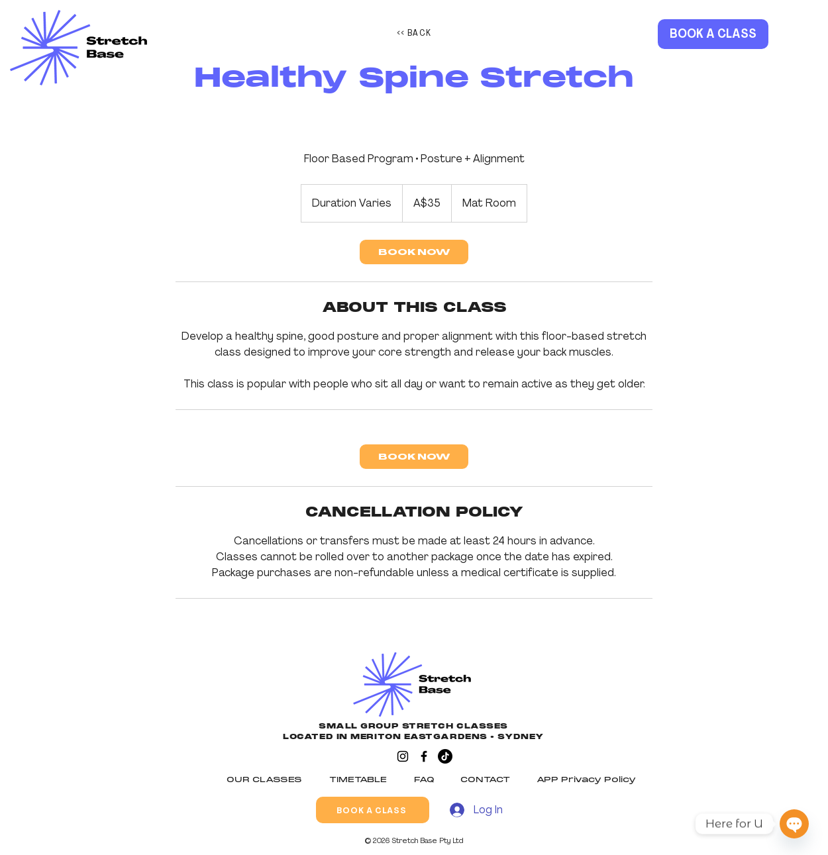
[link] (414, 252)
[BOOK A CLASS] (713, 34)
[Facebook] (424, 756)
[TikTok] (445, 756)
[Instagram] (402, 756)
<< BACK (414, 32)
